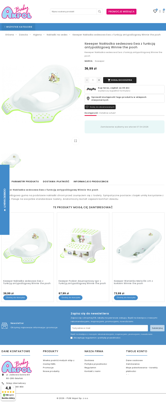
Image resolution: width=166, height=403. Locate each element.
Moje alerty (136, 388)
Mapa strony (95, 380)
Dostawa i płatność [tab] (56, 181)
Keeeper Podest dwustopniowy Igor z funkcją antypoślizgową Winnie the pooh (82, 282)
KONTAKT (95, 27)
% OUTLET (109, 27)
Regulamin (94, 370)
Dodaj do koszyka (120, 80)
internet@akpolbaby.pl (18, 398)
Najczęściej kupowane (59, 378)
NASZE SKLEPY (69, 27)
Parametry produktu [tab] (25, 181)
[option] (42, 94)
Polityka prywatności (99, 365)
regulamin (90, 337)
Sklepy (92, 384)
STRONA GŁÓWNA (48, 27)
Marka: (89, 61)
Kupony (134, 383)
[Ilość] (93, 80)
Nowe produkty (55, 373)
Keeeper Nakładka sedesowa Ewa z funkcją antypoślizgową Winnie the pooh (27, 282)
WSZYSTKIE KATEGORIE (18, 26)
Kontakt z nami (96, 375)
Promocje (52, 368)
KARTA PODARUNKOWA (131, 27)
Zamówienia (137, 365)
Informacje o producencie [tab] (91, 181)
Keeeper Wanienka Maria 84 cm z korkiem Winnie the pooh (133, 282)
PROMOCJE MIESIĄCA (121, 11)
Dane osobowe (138, 360)
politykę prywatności (109, 337)
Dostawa (93, 360)
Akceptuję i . (97, 337)
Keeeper (100, 61)
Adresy (134, 378)
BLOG (83, 27)
